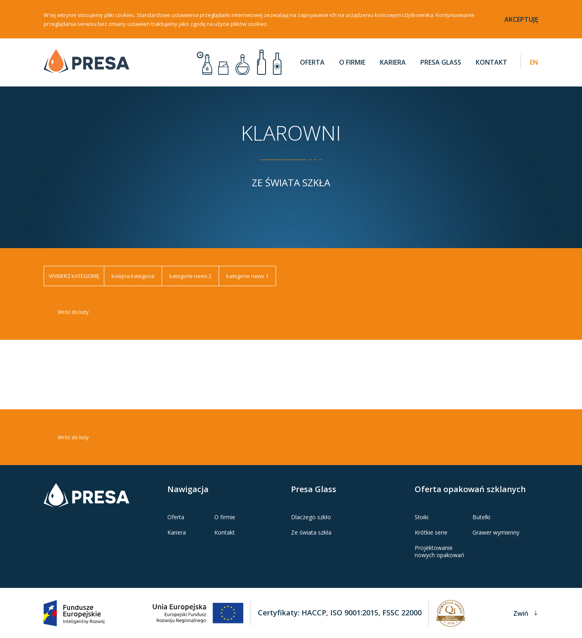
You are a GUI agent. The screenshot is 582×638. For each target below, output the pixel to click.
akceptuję (521, 19)
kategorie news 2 (190, 281)
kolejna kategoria (133, 281)
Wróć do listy (73, 317)
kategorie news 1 (247, 281)
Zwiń (525, 613)
